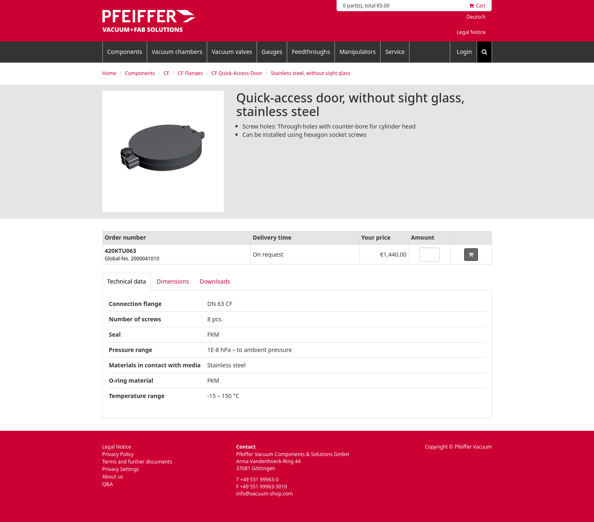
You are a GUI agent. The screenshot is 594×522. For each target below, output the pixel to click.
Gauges (272, 52)
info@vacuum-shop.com (264, 493)
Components (124, 52)
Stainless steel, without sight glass (310, 73)
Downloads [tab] (215, 281)
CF (166, 73)
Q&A (107, 484)
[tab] (126, 281)
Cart (477, 5)
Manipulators (357, 52)
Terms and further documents (137, 461)
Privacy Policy (118, 454)
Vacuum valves (232, 52)
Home (109, 73)
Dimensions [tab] (173, 281)
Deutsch (475, 16)
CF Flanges (190, 73)
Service (395, 52)
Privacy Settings (120, 469)
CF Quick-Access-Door (236, 73)
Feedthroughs (311, 52)
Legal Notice (471, 32)
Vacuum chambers (177, 52)
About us (112, 476)
